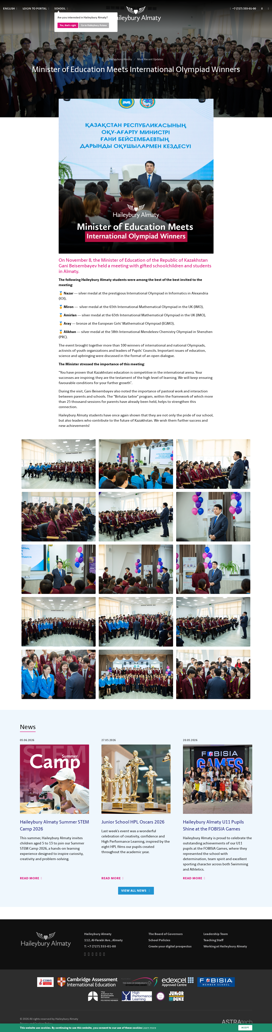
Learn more (150, 1027)
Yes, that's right (68, 25)
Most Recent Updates (150, 59)
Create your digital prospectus (169, 946)
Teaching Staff (213, 940)
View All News (135, 890)
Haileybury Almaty (120, 59)
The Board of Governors (165, 934)
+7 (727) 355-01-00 (101, 946)
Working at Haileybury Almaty (225, 946)
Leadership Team (215, 934)
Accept (244, 1027)
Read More (31, 878)
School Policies (159, 940)
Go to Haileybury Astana (94, 25)
